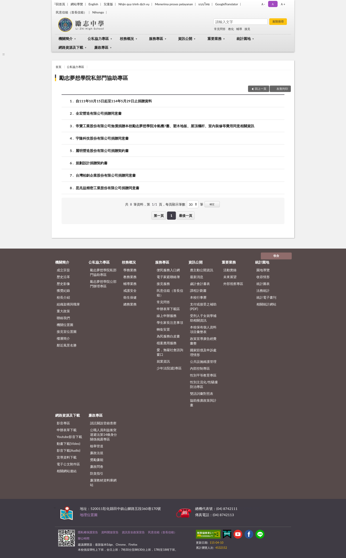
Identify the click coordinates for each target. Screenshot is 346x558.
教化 (231, 29)
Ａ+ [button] (282, 4)
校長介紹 (63, 297)
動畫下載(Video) (68, 444)
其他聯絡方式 (249, 508)
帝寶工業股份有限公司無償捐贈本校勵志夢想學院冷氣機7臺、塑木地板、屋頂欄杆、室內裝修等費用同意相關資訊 (165, 125)
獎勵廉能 (96, 460)
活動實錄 (230, 270)
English (93, 4)
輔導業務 (130, 284)
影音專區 (63, 423)
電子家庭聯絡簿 (168, 277)
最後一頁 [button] (185, 215)
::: (55, 3)
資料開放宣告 (109, 532)
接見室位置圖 (67, 331)
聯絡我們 (63, 318)
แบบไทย (204, 4)
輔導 (239, 29)
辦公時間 (83, 538)
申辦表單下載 (67, 430)
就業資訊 (163, 361)
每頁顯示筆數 (175, 204)
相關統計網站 (266, 304)
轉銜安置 (163, 329)
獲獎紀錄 (63, 290)
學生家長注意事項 (170, 322)
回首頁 (60, 4)
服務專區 (156, 38)
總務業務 (130, 304)
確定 (212, 204)
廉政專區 (101, 47)
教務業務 (130, 277)
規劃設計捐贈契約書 (91, 162)
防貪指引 (96, 473)
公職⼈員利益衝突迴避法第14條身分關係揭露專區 (103, 434)
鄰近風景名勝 (67, 345)
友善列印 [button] (282, 88)
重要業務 (214, 38)
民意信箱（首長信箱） (71, 12)
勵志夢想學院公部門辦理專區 (103, 283)
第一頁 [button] (159, 215)
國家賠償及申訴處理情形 (203, 352)
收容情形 (263, 277)
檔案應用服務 (167, 343)
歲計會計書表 (200, 284)
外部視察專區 (233, 284)
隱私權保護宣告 (88, 532)
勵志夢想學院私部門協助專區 (93, 78)
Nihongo (98, 12)
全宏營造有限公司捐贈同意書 (99, 113)
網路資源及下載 (70, 47)
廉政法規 (96, 453)
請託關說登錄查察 (103, 423)
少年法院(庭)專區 (169, 368)
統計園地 (244, 38)
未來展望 (230, 277)
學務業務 (130, 270)
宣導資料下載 (67, 457)
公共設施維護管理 (203, 361)
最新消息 (196, 277)
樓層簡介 (63, 338)
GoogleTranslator (226, 4)
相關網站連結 (67, 471)
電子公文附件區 (68, 464)
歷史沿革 (63, 277)
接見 (247, 29)
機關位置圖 (65, 325)
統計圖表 (263, 284)
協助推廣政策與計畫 (203, 402)
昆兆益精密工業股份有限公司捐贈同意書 (107, 187)
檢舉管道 (96, 446)
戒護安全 (130, 290)
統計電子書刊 (266, 297)
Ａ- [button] (263, 4)
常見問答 (220, 29)
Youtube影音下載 (69, 437)
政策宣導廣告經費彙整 (203, 341)
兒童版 (108, 4)
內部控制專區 (200, 368)
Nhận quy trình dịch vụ (133, 4)
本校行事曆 (198, 297)
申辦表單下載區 (168, 309)
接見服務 (163, 284)
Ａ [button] (272, 4)
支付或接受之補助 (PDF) (203, 306)
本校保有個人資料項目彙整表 (203, 329)
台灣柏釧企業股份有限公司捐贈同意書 (106, 175)
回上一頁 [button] (260, 88)
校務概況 (127, 38)
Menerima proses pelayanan (174, 4)
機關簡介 (65, 38)
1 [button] (171, 215)
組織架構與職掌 (68, 304)
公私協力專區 (98, 38)
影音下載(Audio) (68, 450)
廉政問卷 (96, 466)
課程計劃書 (198, 290)
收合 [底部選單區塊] (276, 255)
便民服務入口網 (168, 270)
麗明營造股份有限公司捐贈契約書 (102, 150)
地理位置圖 (89, 515)
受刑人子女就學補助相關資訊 (203, 318)
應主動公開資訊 (201, 270)
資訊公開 (185, 38)
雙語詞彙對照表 (201, 393)
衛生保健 (130, 297)
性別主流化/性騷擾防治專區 (204, 384)
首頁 (58, 67)
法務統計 (263, 290)
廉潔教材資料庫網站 (103, 482)
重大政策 (63, 311)
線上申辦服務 (167, 316)
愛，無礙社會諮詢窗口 (170, 352)
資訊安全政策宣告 (133, 532)
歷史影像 (63, 284)
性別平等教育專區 (203, 375)
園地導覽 (263, 270)
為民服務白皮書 (168, 336)
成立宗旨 (63, 270)
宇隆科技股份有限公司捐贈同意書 (102, 138)
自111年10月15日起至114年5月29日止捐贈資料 (114, 100)
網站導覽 (77, 4)
